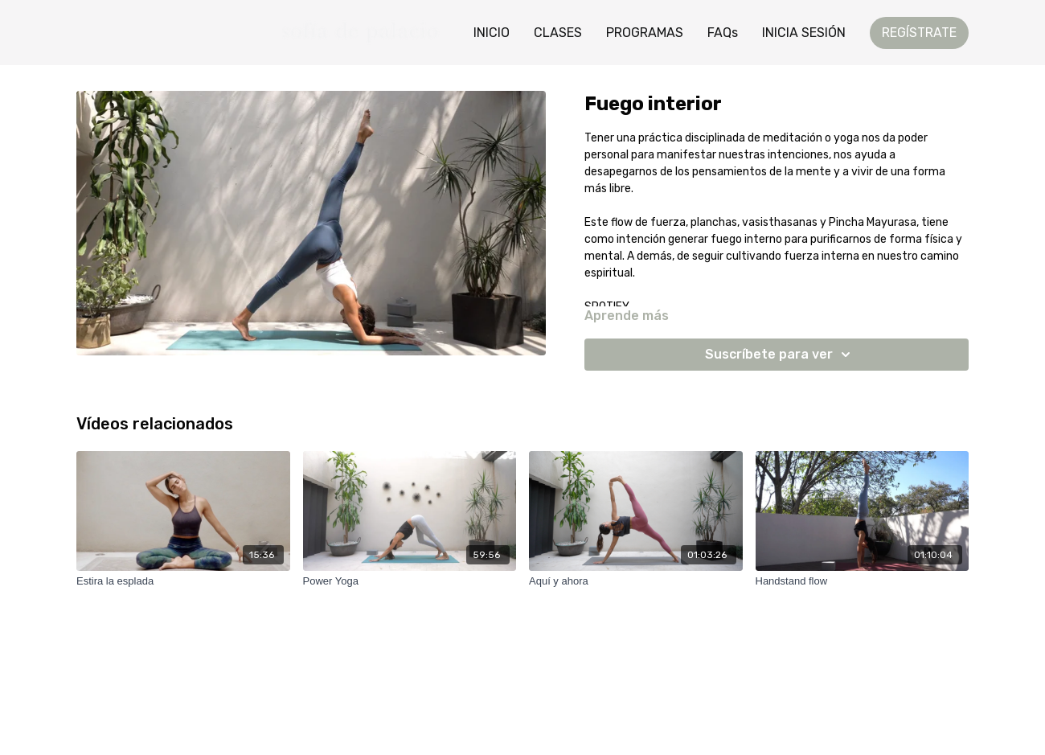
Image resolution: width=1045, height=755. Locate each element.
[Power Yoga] (410, 581)
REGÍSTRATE (919, 32)
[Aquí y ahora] (636, 581)
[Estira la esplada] (183, 581)
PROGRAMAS (644, 32)
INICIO (491, 32)
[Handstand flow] (862, 581)
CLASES (558, 32)
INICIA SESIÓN (804, 32)
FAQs (722, 32)
